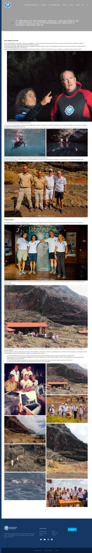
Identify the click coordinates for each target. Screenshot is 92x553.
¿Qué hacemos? (42, 531)
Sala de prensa (55, 533)
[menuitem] (83, 5)
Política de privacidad (48, 550)
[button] (87, 5)
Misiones (44, 5)
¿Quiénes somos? (43, 533)
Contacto (77, 5)
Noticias (71, 5)
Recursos (65, 5)
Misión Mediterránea (55, 5)
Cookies (56, 550)
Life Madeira (56, 125)
